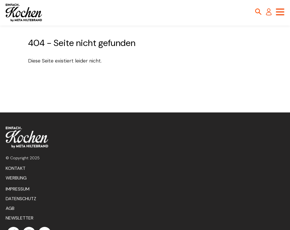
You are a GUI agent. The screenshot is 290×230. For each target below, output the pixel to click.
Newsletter (19, 218)
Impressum (17, 189)
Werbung (16, 178)
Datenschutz (21, 199)
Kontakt (15, 168)
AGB (10, 208)
